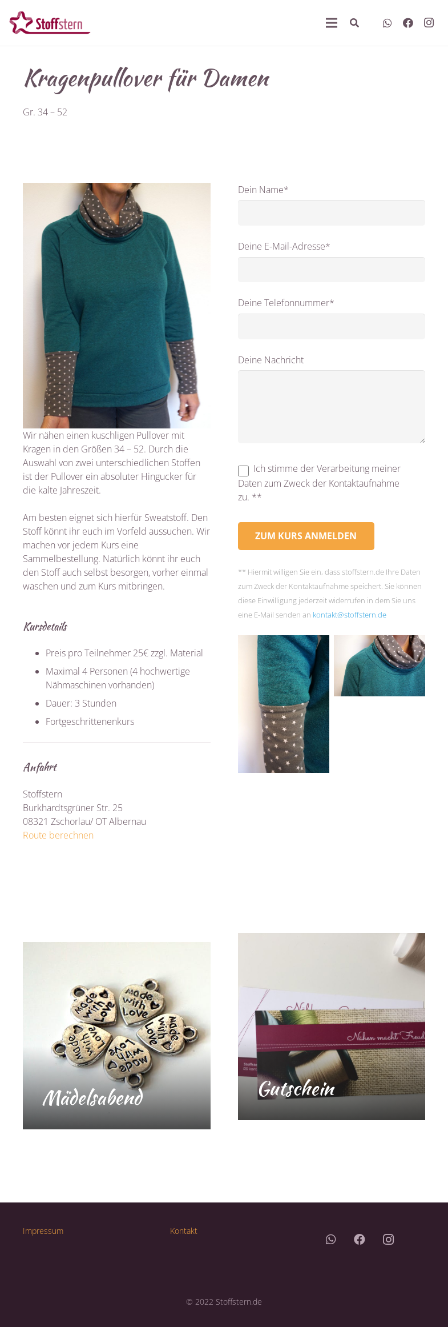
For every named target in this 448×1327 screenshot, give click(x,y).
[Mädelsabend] (117, 1036)
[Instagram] (428, 23)
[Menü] (331, 23)
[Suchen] (354, 23)
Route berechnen (58, 835)
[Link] (50, 22)
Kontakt (183, 1230)
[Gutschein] (332, 1027)
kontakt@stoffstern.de (349, 615)
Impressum (43, 1230)
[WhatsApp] (387, 23)
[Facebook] (408, 23)
